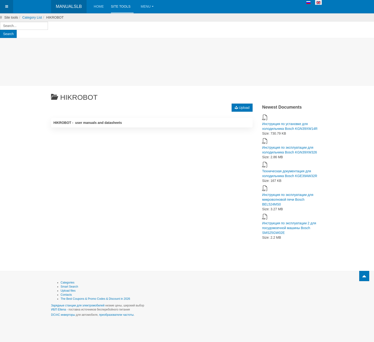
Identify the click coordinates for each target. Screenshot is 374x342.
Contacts (66, 294)
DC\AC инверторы (63, 314)
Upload (242, 108)
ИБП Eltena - (59, 309)
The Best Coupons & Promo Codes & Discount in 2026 (95, 298)
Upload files (68, 290)
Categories (67, 282)
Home (99, 6)
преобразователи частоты (116, 314)
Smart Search (69, 286)
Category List (32, 17)
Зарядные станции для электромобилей (77, 305)
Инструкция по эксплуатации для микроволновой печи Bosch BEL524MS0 (287, 199)
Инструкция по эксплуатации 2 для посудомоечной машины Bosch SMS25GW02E (289, 228)
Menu (147, 6)
